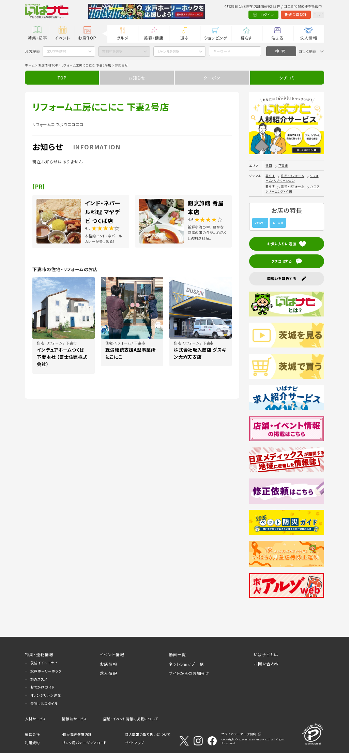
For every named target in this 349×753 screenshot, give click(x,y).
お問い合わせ (266, 663)
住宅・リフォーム (292, 176)
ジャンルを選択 (168, 51)
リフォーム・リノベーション (291, 178)
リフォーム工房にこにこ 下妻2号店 (86, 65)
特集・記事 (37, 38)
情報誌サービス (74, 718)
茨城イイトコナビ (44, 662)
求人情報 (308, 38)
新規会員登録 (282, 14)
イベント (62, 38)
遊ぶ (184, 38)
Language (311, 14)
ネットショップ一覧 (186, 664)
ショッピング (215, 38)
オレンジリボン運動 (45, 695)
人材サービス (35, 718)
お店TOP (87, 38)
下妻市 (283, 165)
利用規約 (32, 742)
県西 (268, 165)
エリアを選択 (56, 51)
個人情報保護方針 (77, 734)
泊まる (277, 38)
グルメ (122, 38)
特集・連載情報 (39, 654)
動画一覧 (177, 654)
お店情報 (108, 664)
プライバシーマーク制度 (239, 734)
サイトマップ (134, 742)
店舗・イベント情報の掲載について (130, 718)
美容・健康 (154, 38)
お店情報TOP (48, 65)
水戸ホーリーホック (46, 671)
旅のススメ (39, 679)
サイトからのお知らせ (189, 673)
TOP (61, 77)
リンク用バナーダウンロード (84, 742)
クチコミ (287, 77)
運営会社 (32, 734)
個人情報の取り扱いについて (147, 734)
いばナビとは (266, 654)
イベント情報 (112, 654)
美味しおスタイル (44, 703)
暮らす (247, 38)
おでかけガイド (42, 687)
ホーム (29, 65)
